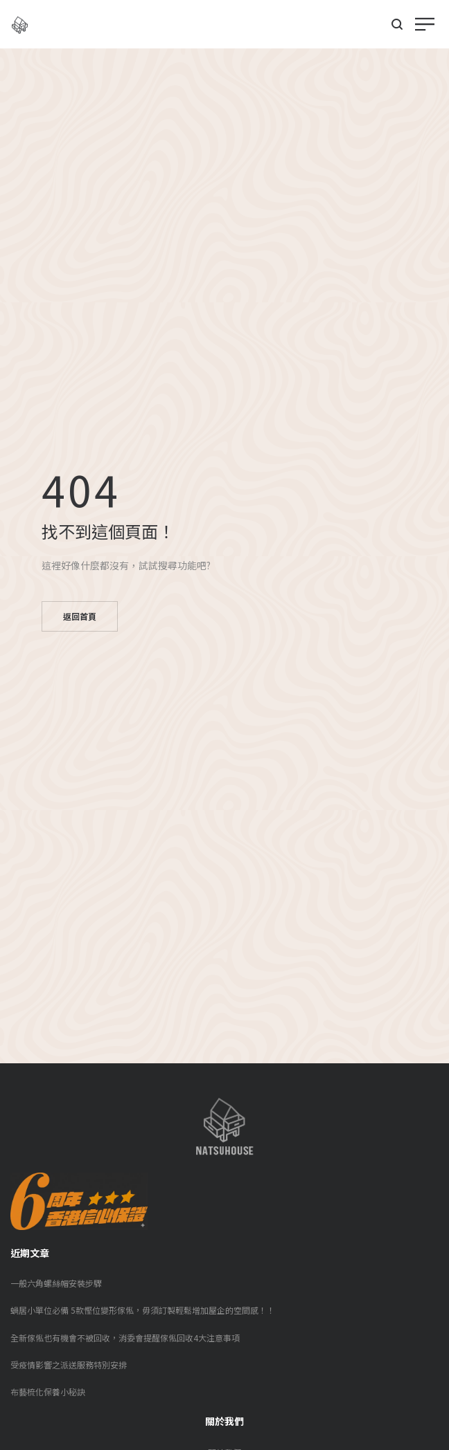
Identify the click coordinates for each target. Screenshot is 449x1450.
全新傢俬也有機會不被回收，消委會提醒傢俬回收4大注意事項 (125, 1337)
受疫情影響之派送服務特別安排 (68, 1364)
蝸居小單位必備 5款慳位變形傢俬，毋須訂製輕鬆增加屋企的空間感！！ (142, 1310)
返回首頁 (79, 616)
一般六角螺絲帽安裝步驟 (56, 1283)
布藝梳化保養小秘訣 (47, 1391)
